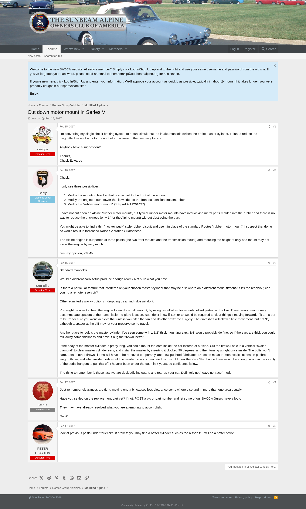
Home (35, 49)
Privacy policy (243, 497)
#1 (274, 126)
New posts (34, 55)
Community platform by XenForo (153, 505)
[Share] (269, 126)
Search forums (53, 55)
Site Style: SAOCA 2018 (45, 497)
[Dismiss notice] (274, 66)
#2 (274, 170)
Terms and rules (222, 497)
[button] (83, 49)
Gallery (95, 49)
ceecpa (35, 118)
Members (116, 49)
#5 (274, 426)
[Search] (268, 49)
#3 (274, 262)
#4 (274, 382)
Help (258, 497)
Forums (51, 49)
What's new (72, 49)
